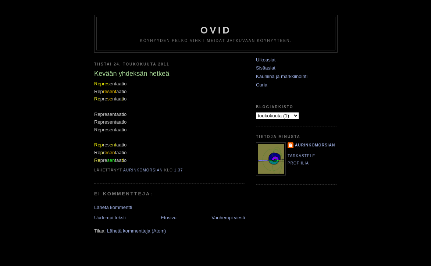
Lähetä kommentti (113, 207)
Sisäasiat (265, 68)
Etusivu (169, 217)
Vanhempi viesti (228, 217)
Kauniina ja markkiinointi (281, 76)
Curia (261, 85)
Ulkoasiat (265, 60)
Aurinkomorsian (315, 145)
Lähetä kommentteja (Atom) (136, 231)
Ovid (215, 30)
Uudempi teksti (110, 217)
